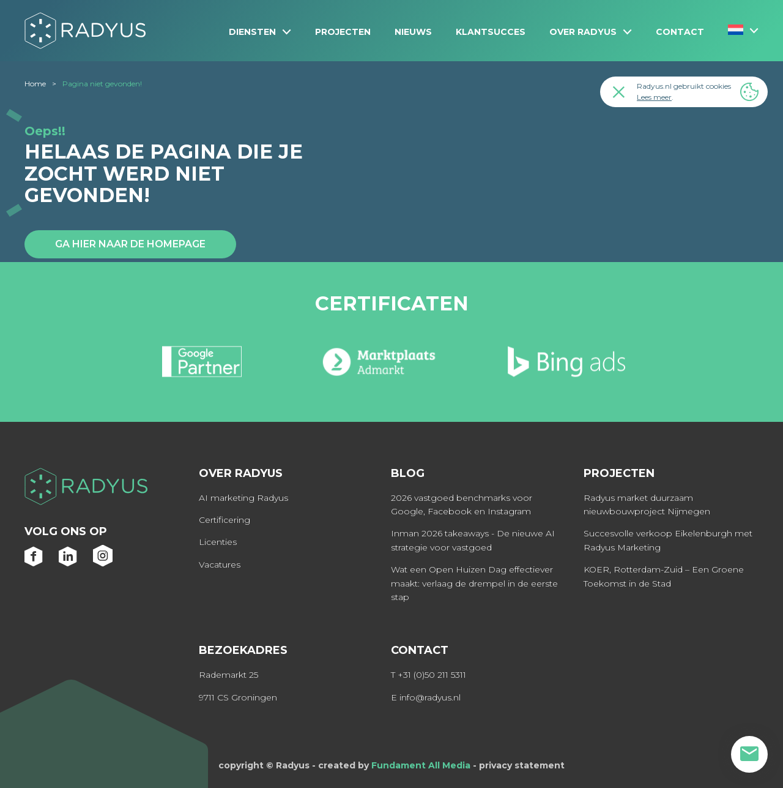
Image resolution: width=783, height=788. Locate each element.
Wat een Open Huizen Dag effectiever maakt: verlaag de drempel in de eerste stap (474, 583)
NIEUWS (413, 31)
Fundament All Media (420, 765)
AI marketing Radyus (243, 497)
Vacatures (219, 564)
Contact (680, 31)
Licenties (218, 541)
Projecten (343, 31)
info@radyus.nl (430, 697)
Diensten (252, 31)
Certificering (224, 519)
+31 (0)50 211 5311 (432, 674)
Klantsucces (490, 31)
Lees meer (654, 97)
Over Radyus (583, 31)
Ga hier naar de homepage (130, 244)
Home (35, 83)
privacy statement (522, 765)
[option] (202, 366)
